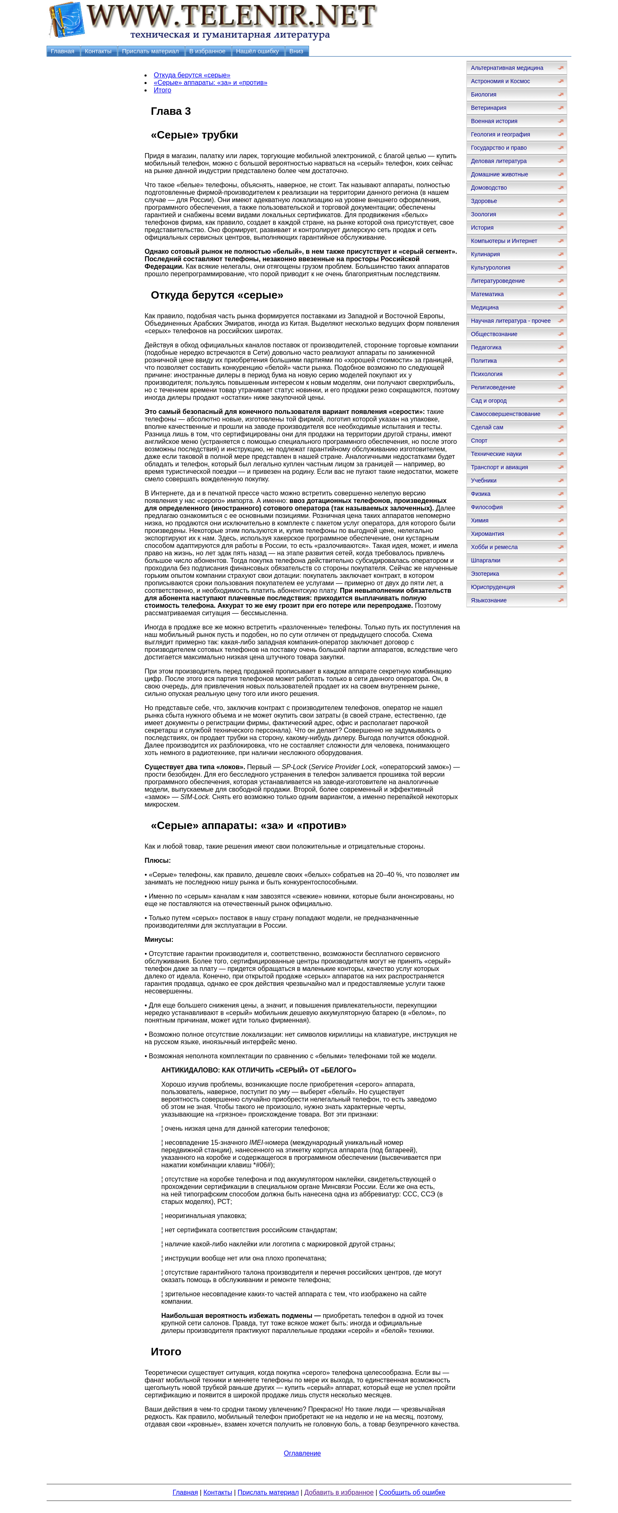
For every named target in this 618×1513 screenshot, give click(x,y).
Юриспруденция (493, 587)
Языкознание (489, 600)
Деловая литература (499, 161)
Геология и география (500, 134)
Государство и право (499, 147)
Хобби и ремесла (494, 547)
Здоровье (484, 201)
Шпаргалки (486, 560)
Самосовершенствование (506, 414)
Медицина (485, 307)
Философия (487, 507)
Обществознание (494, 334)
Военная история (494, 121)
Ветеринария (488, 107)
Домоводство (489, 187)
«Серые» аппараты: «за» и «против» (210, 82)
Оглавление (302, 1453)
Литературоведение (498, 280)
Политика (484, 360)
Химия (479, 520)
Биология (483, 94)
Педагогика (486, 347)
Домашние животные (499, 174)
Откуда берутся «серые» (192, 75)
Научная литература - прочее (511, 320)
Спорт (479, 440)
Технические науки (496, 454)
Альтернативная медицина (507, 67)
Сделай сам (487, 427)
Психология (487, 374)
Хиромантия (487, 533)
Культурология (491, 267)
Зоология (483, 214)
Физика (481, 493)
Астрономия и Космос (500, 81)
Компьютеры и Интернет (504, 241)
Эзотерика (485, 573)
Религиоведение (493, 387)
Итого (162, 90)
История (482, 227)
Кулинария (485, 254)
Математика (487, 294)
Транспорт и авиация (499, 467)
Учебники (483, 480)
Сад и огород (489, 400)
